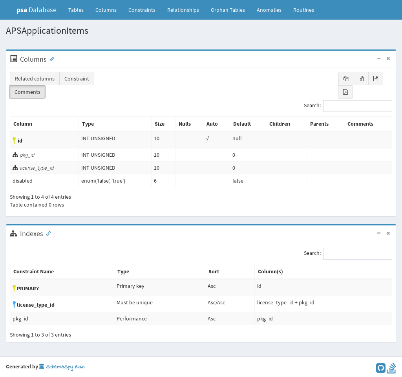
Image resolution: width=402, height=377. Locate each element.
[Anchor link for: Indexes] (46, 232)
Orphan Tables (228, 9)
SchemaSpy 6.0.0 (61, 367)
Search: (348, 106)
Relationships (183, 9)
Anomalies (269, 9)
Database (36, 9)
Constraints (141, 9)
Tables (79, 9)
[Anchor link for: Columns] (50, 58)
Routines (303, 9)
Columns (106, 9)
